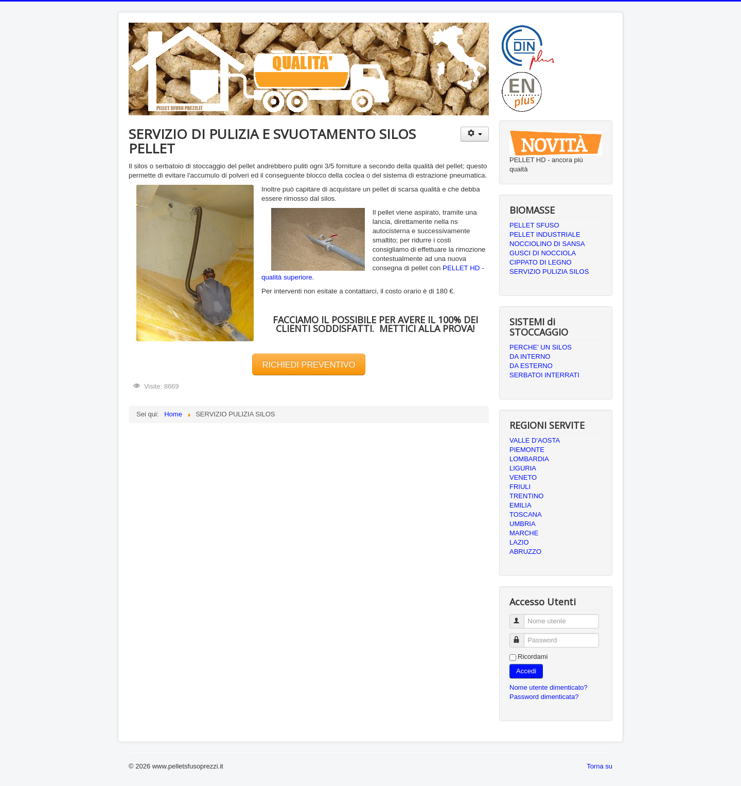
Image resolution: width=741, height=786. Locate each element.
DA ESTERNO (531, 366)
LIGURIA (522, 468)
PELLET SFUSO (534, 225)
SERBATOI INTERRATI (544, 375)
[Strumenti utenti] (475, 134)
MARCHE (523, 533)
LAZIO (519, 542)
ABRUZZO (525, 551)
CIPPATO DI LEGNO (540, 262)
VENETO (523, 477)
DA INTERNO (529, 356)
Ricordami (533, 656)
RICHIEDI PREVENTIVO (309, 364)
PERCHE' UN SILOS (540, 347)
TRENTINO (526, 496)
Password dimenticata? (543, 697)
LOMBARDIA (529, 459)
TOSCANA (525, 514)
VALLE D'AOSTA (534, 440)
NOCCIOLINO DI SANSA (547, 244)
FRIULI (520, 487)
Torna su (599, 766)
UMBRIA (522, 524)
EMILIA (520, 505)
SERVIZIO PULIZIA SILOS (549, 271)
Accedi (526, 671)
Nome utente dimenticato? (548, 687)
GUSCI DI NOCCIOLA (542, 253)
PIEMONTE (526, 449)
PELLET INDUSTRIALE (544, 234)
